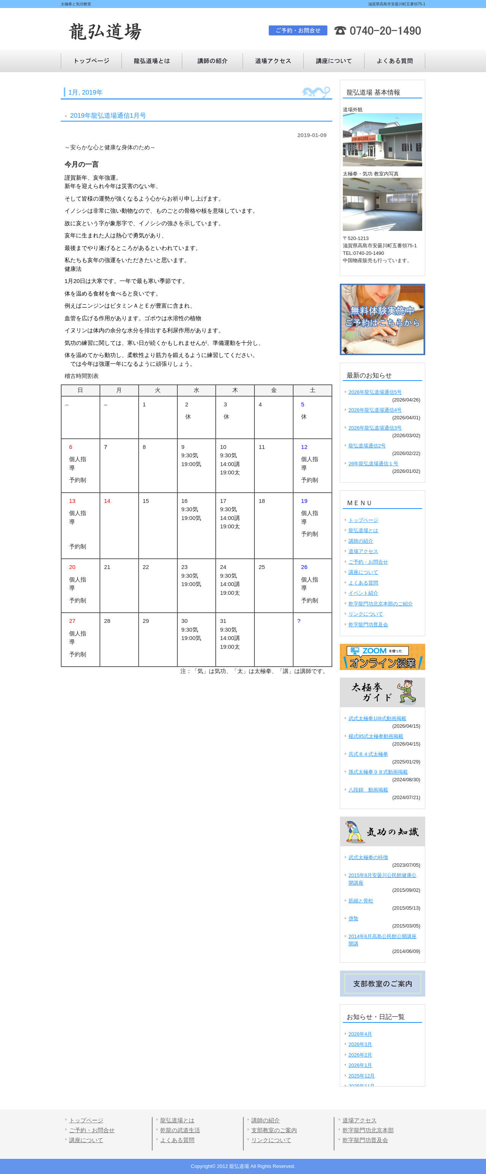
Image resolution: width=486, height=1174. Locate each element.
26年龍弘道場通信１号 (373, 463)
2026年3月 (360, 1044)
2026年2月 (360, 1055)
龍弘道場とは (152, 60)
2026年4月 (360, 1034)
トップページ (91, 60)
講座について (394, 60)
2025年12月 (362, 1076)
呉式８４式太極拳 (368, 754)
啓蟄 (353, 918)
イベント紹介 (363, 593)
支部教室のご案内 (274, 1130)
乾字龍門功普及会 (368, 624)
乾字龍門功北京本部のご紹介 (381, 604)
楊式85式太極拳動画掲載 (376, 736)
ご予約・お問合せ (368, 562)
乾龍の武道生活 (180, 1130)
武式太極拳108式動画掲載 (377, 718)
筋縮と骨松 (361, 901)
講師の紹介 (212, 60)
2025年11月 (362, 1086)
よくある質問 (334, 60)
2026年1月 (360, 1065)
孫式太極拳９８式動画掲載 (378, 772)
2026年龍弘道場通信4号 (375, 410)
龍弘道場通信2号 (367, 446)
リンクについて (366, 614)
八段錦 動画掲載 (368, 790)
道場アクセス (273, 60)
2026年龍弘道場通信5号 (375, 392)
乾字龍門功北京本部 (368, 1130)
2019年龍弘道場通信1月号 (108, 115)
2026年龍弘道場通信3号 (375, 428)
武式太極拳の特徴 (368, 857)
